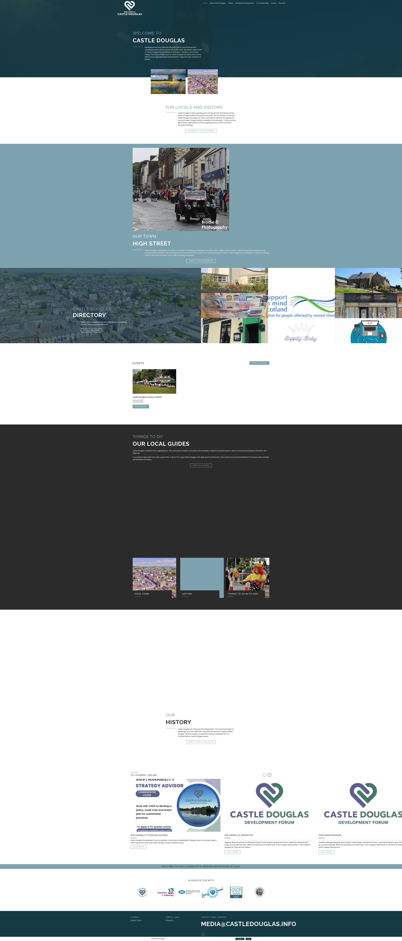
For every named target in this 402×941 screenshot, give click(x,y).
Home (205, 3)
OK (248, 938)
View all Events (259, 363)
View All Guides (201, 465)
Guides (230, 3)
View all (134, 772)
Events (273, 3)
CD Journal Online (262, 3)
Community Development (244, 3)
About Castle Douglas (218, 3)
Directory (282, 3)
